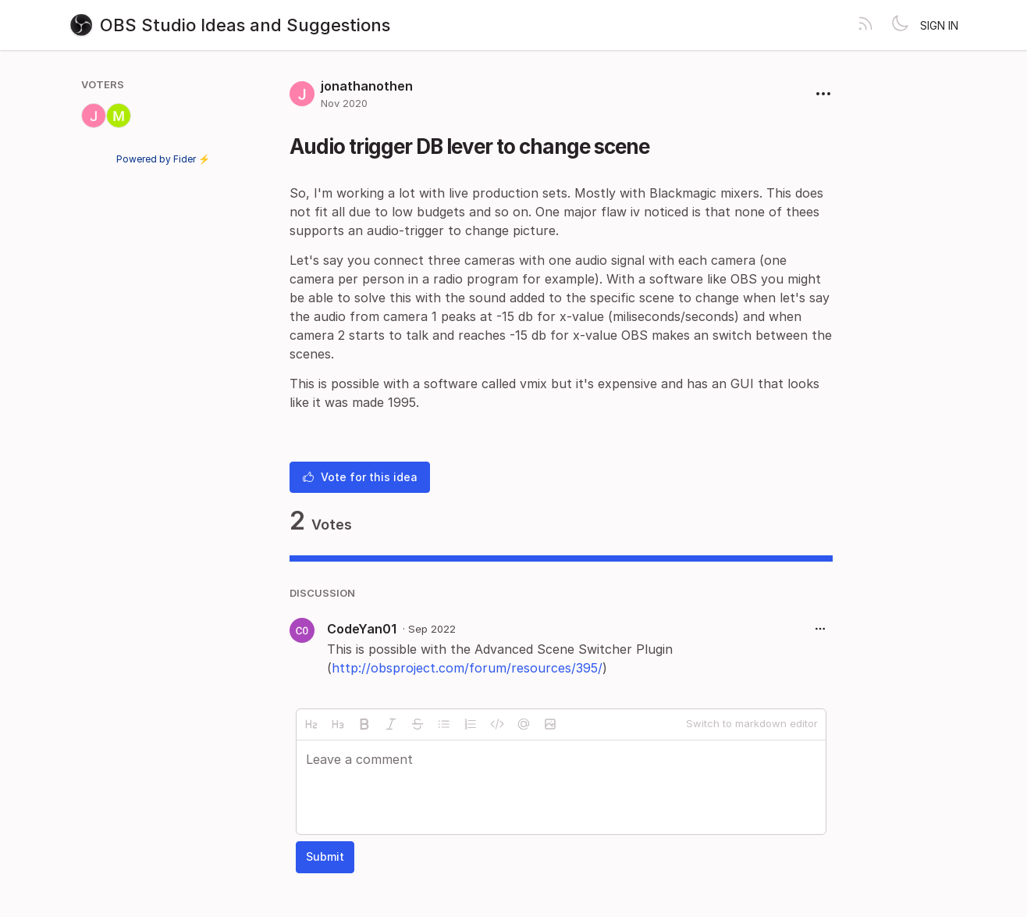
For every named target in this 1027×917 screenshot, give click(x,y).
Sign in (939, 25)
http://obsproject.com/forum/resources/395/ (467, 668)
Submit (325, 856)
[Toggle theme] (900, 25)
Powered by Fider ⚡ (163, 159)
